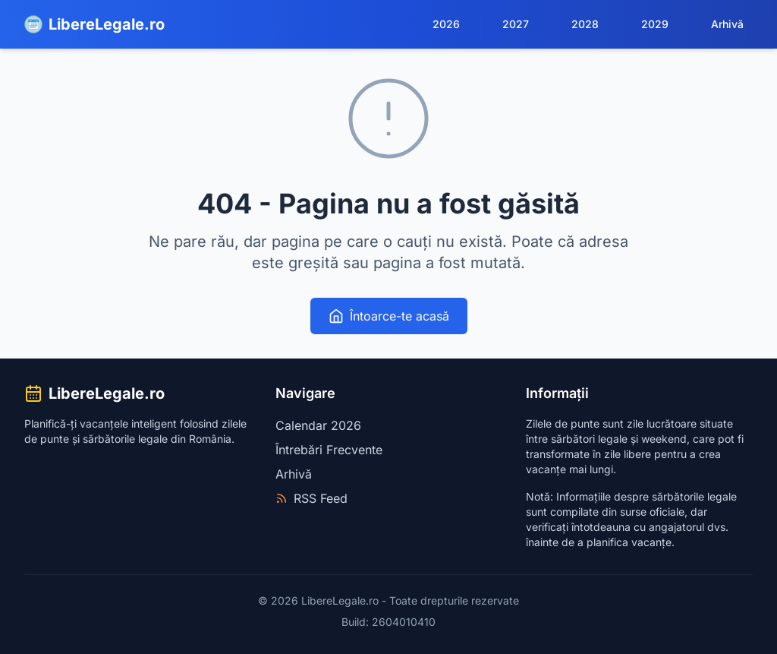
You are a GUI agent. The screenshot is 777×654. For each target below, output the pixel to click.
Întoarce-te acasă (389, 316)
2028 (585, 23)
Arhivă (727, 23)
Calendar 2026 (318, 425)
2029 (654, 23)
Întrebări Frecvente (328, 449)
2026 (446, 23)
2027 (515, 23)
